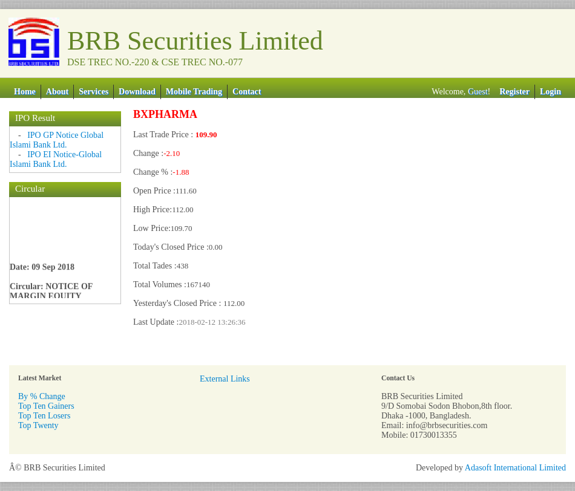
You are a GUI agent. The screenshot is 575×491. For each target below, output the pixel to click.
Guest (478, 91)
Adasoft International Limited (515, 467)
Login (550, 91)
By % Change (41, 396)
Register (514, 91)
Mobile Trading (194, 91)
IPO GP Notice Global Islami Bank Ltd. (57, 140)
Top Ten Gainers (46, 406)
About (57, 91)
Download (137, 91)
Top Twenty (38, 425)
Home (25, 91)
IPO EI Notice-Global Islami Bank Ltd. (56, 159)
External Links (225, 378)
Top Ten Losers (44, 415)
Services (93, 91)
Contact (246, 91)
